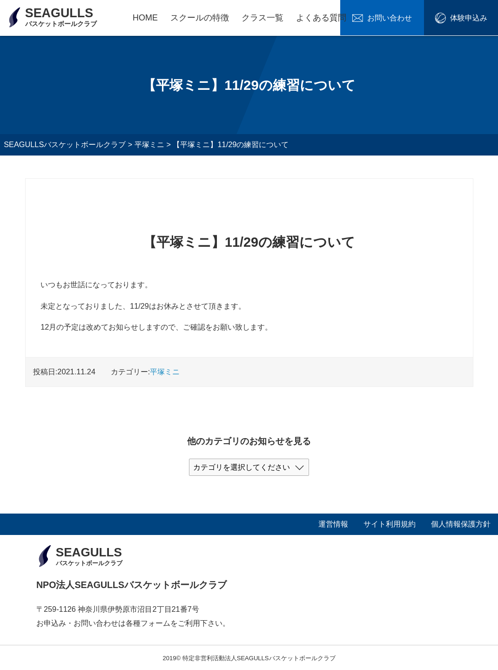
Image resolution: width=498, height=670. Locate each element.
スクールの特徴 (199, 17)
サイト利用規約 (389, 524)
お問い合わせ (399, 18)
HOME (145, 17)
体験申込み (471, 18)
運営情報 (333, 524)
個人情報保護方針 (461, 524)
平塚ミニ (165, 371)
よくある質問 (321, 17)
